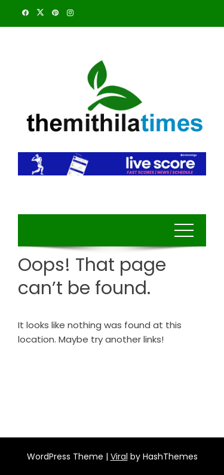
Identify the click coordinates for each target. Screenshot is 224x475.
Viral (119, 456)
